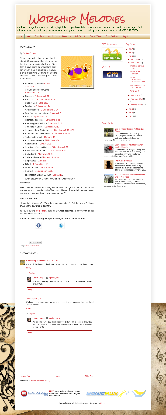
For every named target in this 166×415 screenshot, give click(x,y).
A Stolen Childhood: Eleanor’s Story (137, 79)
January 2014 (136, 105)
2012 (131, 113)
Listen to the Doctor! (135, 73)
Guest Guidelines (112, 36)
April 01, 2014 (52, 261)
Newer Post (25, 376)
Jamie (29, 299)
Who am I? (134, 91)
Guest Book (39, 36)
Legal (125, 36)
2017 (131, 49)
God (37, 246)
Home (20, 36)
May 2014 (135, 59)
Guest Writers (96, 36)
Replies (32, 273)
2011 (131, 116)
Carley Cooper (39, 278)
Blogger (103, 403)
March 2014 (136, 95)
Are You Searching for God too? (137, 86)
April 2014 (135, 63)
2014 (131, 56)
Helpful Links (80, 36)
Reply (28, 268)
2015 (131, 53)
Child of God (30, 246)
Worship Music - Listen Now (59, 36)
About (28, 36)
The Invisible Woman (123, 161)
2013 (131, 109)
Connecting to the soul (36, 261)
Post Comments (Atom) (40, 380)
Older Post (89, 376)
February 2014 (137, 99)
